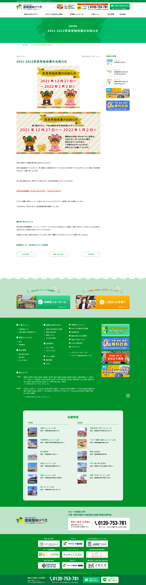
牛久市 (26, 388)
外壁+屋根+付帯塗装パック (28, 332)
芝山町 (69, 379)
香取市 (26, 377)
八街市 (43, 379)
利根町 (34, 391)
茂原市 (90, 379)
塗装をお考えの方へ (31, 14)
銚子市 (51, 377)
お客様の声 (75, 332)
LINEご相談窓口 (77, 343)
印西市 (64, 382)
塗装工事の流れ (51, 332)
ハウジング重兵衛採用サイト (80, 356)
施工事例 (111, 14)
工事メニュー (95, 14)
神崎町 (45, 377)
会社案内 (49, 343)
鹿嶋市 (91, 388)
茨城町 (33, 393)
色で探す (22, 357)
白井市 (44, 382)
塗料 (20, 342)
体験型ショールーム (77, 14)
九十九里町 (83, 379)
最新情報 (49, 360)
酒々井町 (57, 382)
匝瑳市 (59, 377)
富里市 (69, 377)
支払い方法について (78, 339)
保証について (50, 335)
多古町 (35, 377)
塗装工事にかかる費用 (79, 336)
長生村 (29, 382)
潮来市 (86, 388)
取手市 (63, 388)
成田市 (64, 377)
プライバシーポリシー (78, 353)
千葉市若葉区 (81, 377)
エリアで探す (23, 360)
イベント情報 (50, 356)
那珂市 (82, 391)
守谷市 (68, 388)
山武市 (53, 379)
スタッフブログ (50, 351)
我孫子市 (38, 382)
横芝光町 (64, 379)
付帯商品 (22, 345)
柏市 (33, 382)
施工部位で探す (24, 354)
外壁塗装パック (24, 329)
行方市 (81, 388)
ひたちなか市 (76, 391)
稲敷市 (73, 388)
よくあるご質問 (50, 338)
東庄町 (40, 377)
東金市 (48, 379)
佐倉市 (74, 377)
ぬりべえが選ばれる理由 (54, 14)
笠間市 (87, 391)
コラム (48, 363)
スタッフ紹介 (50, 348)
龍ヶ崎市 (49, 388)
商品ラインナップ (25, 337)
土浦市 (55, 388)
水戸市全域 (48, 391)
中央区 (29, 379)
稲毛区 (91, 377)
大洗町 (28, 393)
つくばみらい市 (41, 388)
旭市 (55, 377)
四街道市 (38, 379)
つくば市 (31, 388)
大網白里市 (75, 379)
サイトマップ (75, 347)
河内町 (39, 391)
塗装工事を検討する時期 (54, 329)
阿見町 (29, 391)
